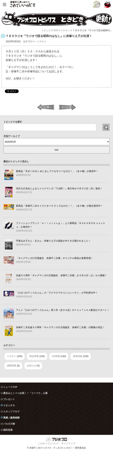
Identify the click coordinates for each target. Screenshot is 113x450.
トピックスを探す (12, 121)
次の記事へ (67, 107)
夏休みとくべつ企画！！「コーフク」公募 (25, 393)
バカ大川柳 (9, 423)
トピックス (9, 405)
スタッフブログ (11, 411)
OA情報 (56, 356)
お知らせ (31, 365)
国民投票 (8, 430)
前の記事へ (45, 107)
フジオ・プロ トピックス (56, 19)
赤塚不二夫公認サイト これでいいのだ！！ (22, 4)
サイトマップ (68, 443)
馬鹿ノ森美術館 (11, 417)
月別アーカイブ (11, 136)
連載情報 (11, 365)
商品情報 (34, 356)
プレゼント (9, 399)
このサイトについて (48, 443)
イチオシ (65, 30)
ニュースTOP (10, 387)
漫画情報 (77, 356)
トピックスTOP (49, 30)
